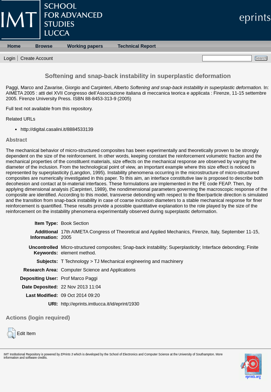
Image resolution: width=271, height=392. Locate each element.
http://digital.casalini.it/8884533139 (57, 129)
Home (14, 46)
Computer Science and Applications (98, 270)
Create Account (36, 58)
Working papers (85, 46)
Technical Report (137, 46)
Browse (43, 46)
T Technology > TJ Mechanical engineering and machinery (122, 261)
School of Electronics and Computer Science (139, 354)
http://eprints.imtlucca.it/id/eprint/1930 (100, 304)
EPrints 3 (67, 354)
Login (9, 58)
